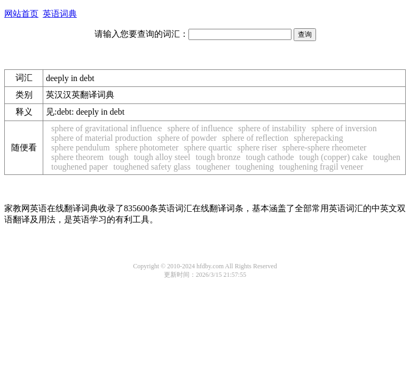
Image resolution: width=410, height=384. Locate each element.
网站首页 (21, 13)
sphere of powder (187, 137)
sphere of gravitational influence (106, 128)
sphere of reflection (255, 137)
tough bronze (217, 157)
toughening (254, 166)
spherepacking (318, 137)
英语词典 (60, 13)
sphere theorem (77, 157)
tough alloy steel (162, 157)
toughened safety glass (152, 166)
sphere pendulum (80, 147)
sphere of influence (200, 128)
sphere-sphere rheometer (324, 147)
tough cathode (270, 157)
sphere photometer (147, 147)
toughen (387, 157)
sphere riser (257, 147)
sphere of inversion (344, 128)
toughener (213, 166)
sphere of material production (101, 137)
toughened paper (79, 166)
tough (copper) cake (333, 157)
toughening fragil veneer (321, 166)
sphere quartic (208, 147)
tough (118, 157)
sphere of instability (272, 128)
